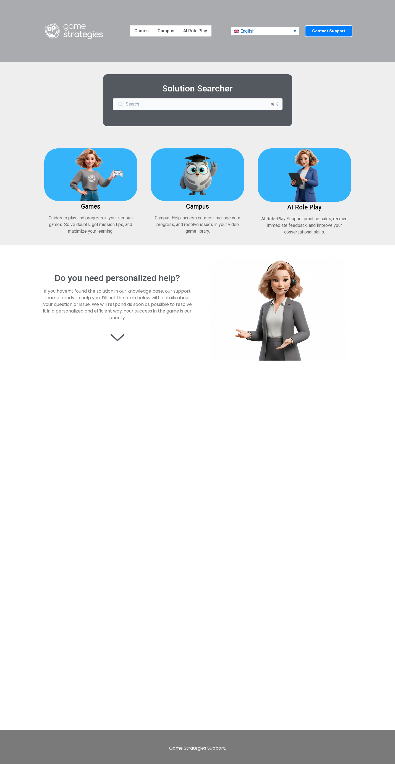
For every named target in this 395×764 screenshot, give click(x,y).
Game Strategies (187, 748)
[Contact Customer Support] (197, 545)
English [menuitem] (247, 31)
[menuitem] (265, 31)
